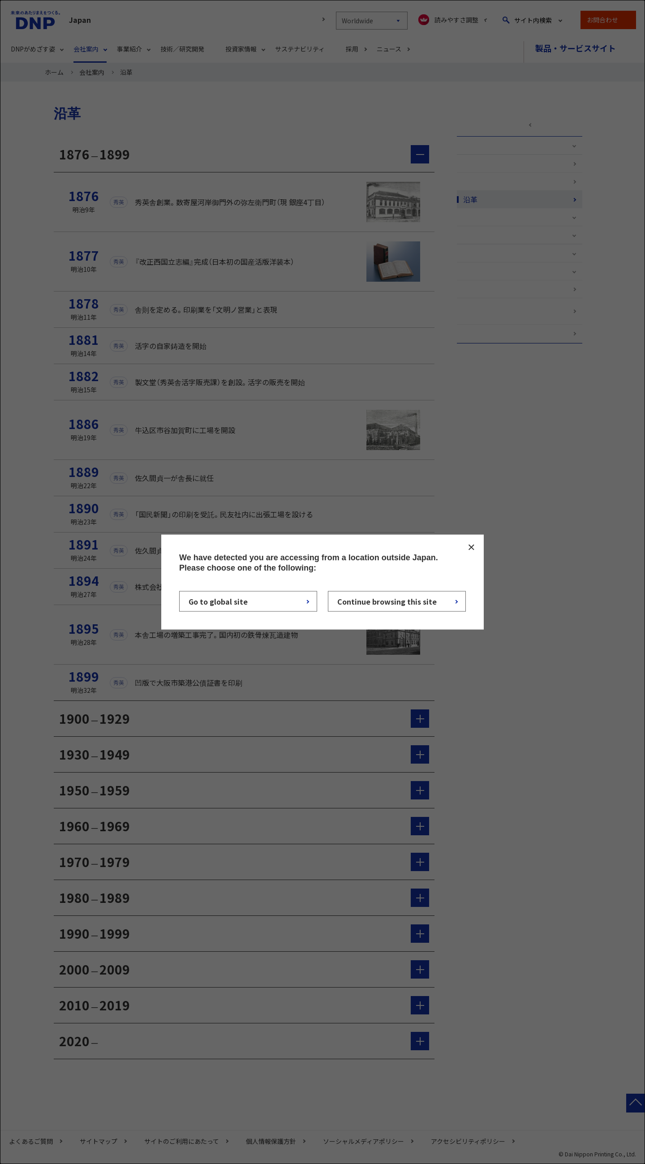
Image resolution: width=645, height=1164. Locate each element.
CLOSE (471, 546)
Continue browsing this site (387, 601)
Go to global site (218, 601)
